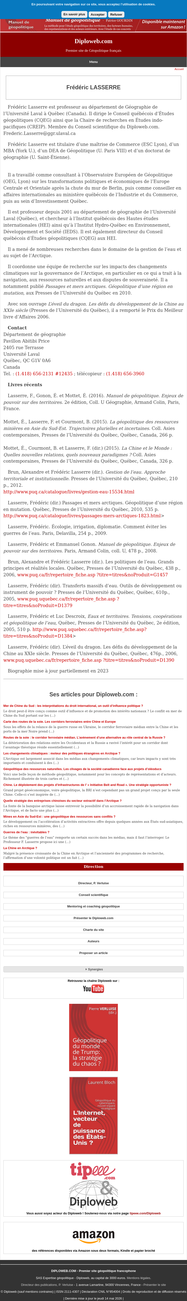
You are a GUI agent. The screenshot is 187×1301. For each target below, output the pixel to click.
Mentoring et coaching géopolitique (93, 906)
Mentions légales (138, 1278)
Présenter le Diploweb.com (93, 918)
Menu (93, 62)
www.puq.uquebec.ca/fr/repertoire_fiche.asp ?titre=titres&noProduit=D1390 (88, 660)
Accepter (98, 14)
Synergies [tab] (93, 969)
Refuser (116, 14)
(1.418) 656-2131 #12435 (44, 373)
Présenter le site (154, 1285)
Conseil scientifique (93, 895)
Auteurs (93, 941)
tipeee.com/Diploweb (145, 1213)
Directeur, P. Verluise (93, 883)
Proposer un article (93, 953)
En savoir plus (74, 14)
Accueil (179, 69)
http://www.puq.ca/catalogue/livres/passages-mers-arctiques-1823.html (82, 515)
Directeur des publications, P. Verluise (47, 1285)
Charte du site (93, 930)
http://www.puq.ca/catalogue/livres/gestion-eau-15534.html (68, 491)
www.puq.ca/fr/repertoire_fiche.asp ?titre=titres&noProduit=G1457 (92, 574)
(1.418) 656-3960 (125, 373)
